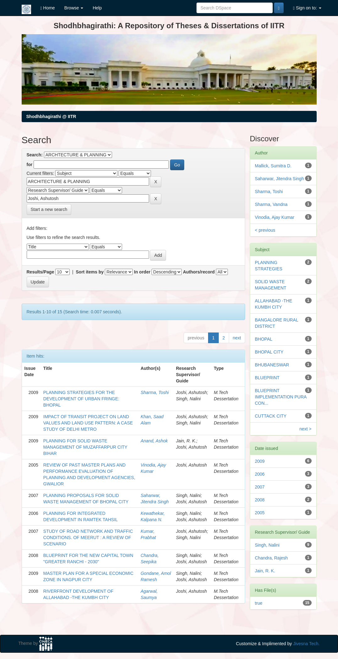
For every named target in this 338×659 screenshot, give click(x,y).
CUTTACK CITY (271, 416)
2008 (260, 499)
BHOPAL (263, 339)
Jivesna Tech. (306, 643)
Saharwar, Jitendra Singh (279, 178)
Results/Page (40, 271)
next (237, 337)
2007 (260, 486)
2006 (260, 474)
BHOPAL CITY (269, 351)
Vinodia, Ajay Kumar (274, 217)
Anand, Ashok (154, 440)
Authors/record (199, 271)
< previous (265, 230)
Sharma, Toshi (155, 392)
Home (47, 8)
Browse (73, 7)
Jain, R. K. (265, 570)
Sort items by (90, 271)
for (30, 164)
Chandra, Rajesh (271, 557)
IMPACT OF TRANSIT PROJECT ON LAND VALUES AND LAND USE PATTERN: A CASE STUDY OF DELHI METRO (88, 423)
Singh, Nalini (267, 545)
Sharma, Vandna (271, 204)
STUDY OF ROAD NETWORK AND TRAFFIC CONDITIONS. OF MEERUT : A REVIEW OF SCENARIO (88, 537)
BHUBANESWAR (272, 364)
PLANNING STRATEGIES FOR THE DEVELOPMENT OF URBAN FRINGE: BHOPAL (81, 399)
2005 (260, 512)
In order (142, 271)
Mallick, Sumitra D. (273, 165)
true (258, 603)
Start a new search (49, 209)
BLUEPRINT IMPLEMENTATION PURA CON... (280, 397)
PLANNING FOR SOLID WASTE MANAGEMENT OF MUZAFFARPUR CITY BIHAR (85, 447)
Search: (35, 154)
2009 (260, 461)
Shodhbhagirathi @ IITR (51, 116)
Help (97, 7)
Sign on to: (307, 8)
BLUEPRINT (267, 377)
